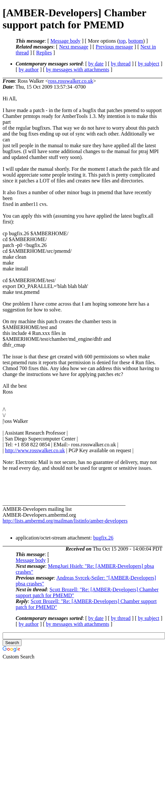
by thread (121, 63)
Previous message (114, 47)
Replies (44, 52)
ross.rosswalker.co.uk (70, 81)
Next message (73, 47)
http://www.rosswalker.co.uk (35, 450)
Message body (65, 41)
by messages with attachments (77, 69)
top (122, 41)
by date (96, 63)
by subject (148, 63)
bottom (135, 41)
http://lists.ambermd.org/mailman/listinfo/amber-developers (65, 521)
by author (29, 69)
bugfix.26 (103, 537)
